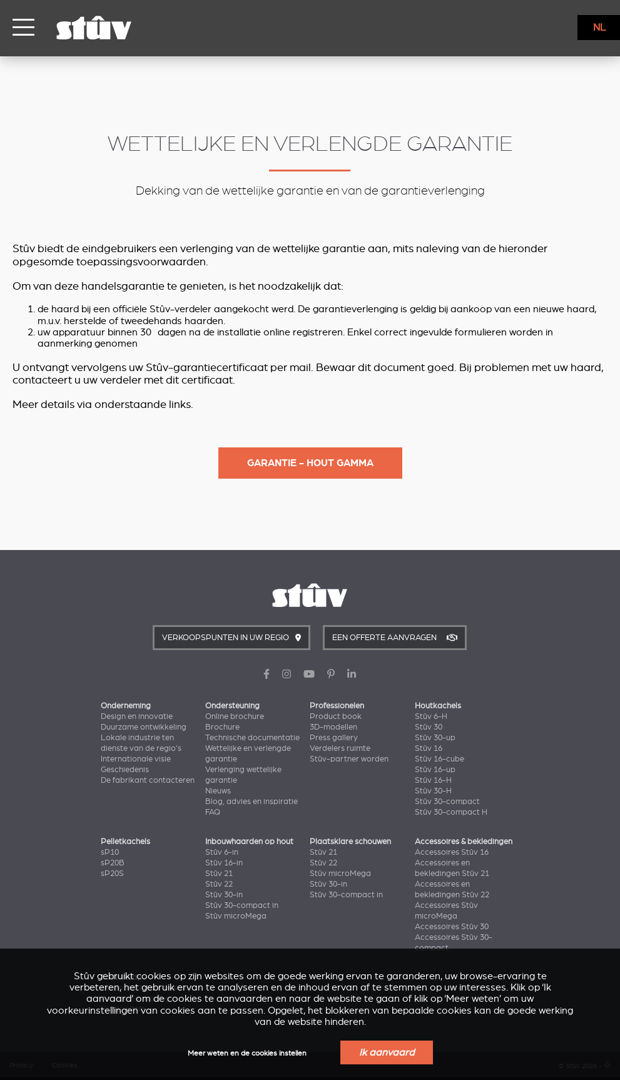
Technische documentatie (252, 737)
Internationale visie (136, 759)
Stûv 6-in (221, 852)
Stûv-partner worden (349, 759)
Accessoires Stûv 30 (452, 926)
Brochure (222, 727)
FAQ (212, 812)
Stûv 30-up (435, 737)
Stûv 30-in (224, 894)
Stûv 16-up (435, 769)
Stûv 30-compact (447, 801)
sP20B (113, 862)
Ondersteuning (232, 705)
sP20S (112, 873)
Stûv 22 (219, 884)
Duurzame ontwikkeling (143, 727)
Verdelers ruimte (340, 748)
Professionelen (337, 705)
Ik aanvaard (386, 1052)
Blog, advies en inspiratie (251, 801)
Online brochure (234, 716)
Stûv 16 (428, 748)
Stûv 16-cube (439, 759)
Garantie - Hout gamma (310, 463)
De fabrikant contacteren (148, 780)
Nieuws (218, 791)
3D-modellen (333, 727)
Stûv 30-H (433, 791)
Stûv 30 (428, 727)
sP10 (110, 852)
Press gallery (334, 737)
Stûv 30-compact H (451, 812)
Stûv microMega (236, 916)
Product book (336, 716)
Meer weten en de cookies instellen (247, 1053)
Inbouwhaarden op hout (249, 841)
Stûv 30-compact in (241, 905)
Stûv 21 (219, 873)
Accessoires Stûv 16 (452, 852)
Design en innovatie (137, 716)
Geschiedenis (125, 769)
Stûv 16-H (433, 780)
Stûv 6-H (431, 716)
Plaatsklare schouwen (350, 841)
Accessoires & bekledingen (463, 841)
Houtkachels (438, 705)
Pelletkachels (125, 841)
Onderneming (126, 705)
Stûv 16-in (224, 862)
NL (599, 27)
